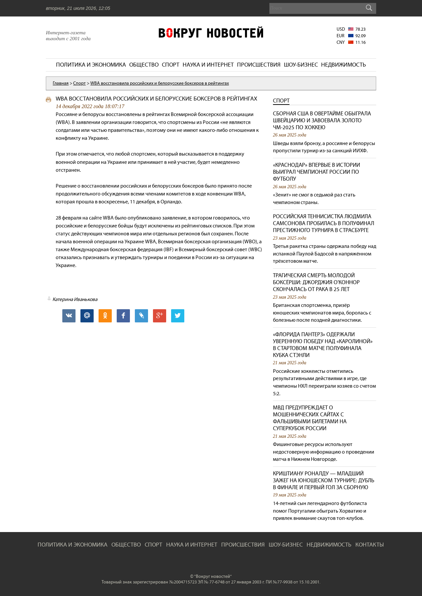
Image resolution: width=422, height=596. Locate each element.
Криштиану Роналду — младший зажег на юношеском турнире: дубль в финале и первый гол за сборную (323, 480)
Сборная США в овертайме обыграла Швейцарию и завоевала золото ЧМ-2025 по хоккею (322, 120)
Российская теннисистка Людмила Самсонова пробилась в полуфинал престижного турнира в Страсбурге (323, 223)
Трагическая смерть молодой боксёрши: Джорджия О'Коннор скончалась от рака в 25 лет (316, 282)
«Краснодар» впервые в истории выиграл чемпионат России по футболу (316, 172)
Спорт (281, 100)
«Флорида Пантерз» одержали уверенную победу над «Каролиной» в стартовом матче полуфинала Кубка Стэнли (323, 345)
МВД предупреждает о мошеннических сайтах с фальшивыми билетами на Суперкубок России (310, 418)
